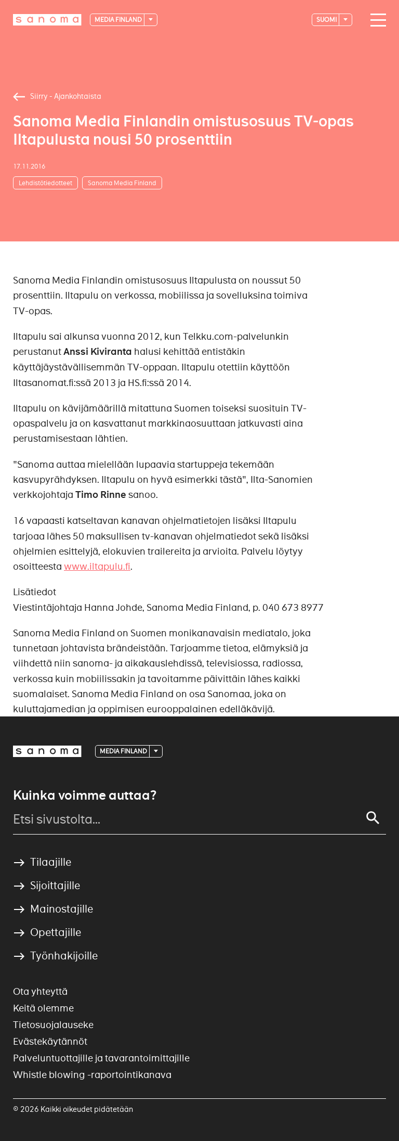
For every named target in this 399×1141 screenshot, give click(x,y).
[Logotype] (47, 19)
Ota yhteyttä (40, 991)
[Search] (373, 818)
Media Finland (119, 19)
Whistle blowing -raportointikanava (92, 1075)
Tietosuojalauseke (53, 1025)
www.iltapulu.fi (97, 566)
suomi (327, 19)
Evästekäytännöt (50, 1041)
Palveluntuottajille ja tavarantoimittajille (101, 1058)
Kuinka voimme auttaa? (84, 795)
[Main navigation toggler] (375, 20)
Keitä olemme (43, 1008)
